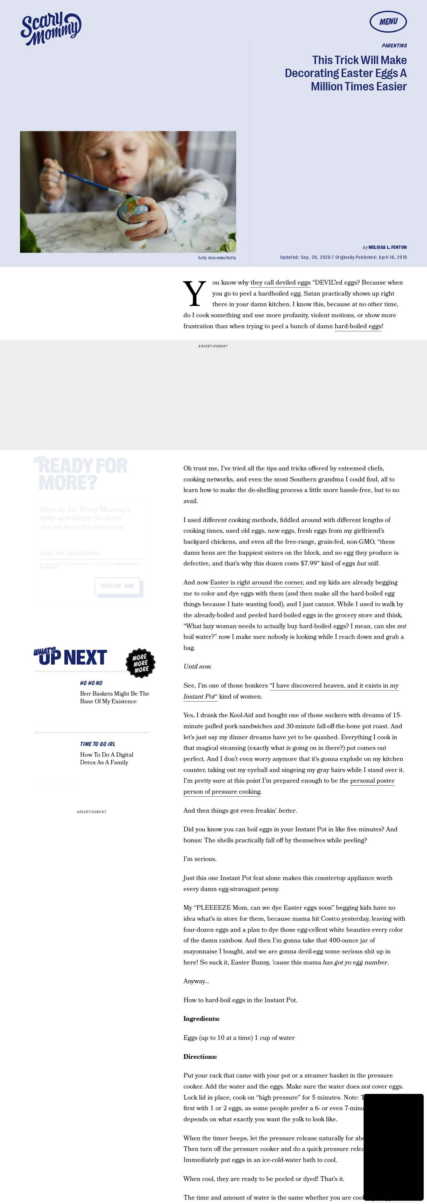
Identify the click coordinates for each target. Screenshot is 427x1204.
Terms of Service (125, 570)
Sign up (111, 592)
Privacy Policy (49, 573)
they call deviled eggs (281, 282)
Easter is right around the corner (256, 582)
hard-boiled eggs (358, 326)
